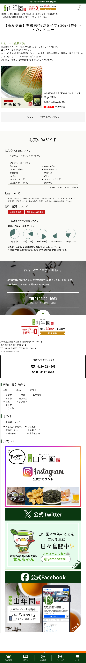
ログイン (80, 7)
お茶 (10, 14)
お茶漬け (23, 402)
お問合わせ (11, 433)
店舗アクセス (12, 430)
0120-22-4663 (43, 366)
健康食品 (23, 398)
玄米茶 (9, 405)
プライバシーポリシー (10, 351)
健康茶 (9, 395)
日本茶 (16, 14)
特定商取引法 (33, 433)
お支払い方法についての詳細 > (63, 187)
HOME (3, 14)
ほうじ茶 (10, 408)
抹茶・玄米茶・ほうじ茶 (31, 14)
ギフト (33, 390)
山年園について (13, 422)
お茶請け (23, 395)
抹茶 (43, 14)
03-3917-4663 (11, 348)
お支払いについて (14, 427)
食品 (18, 390)
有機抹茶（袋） (52, 14)
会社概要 (31, 427)
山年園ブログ (33, 430)
